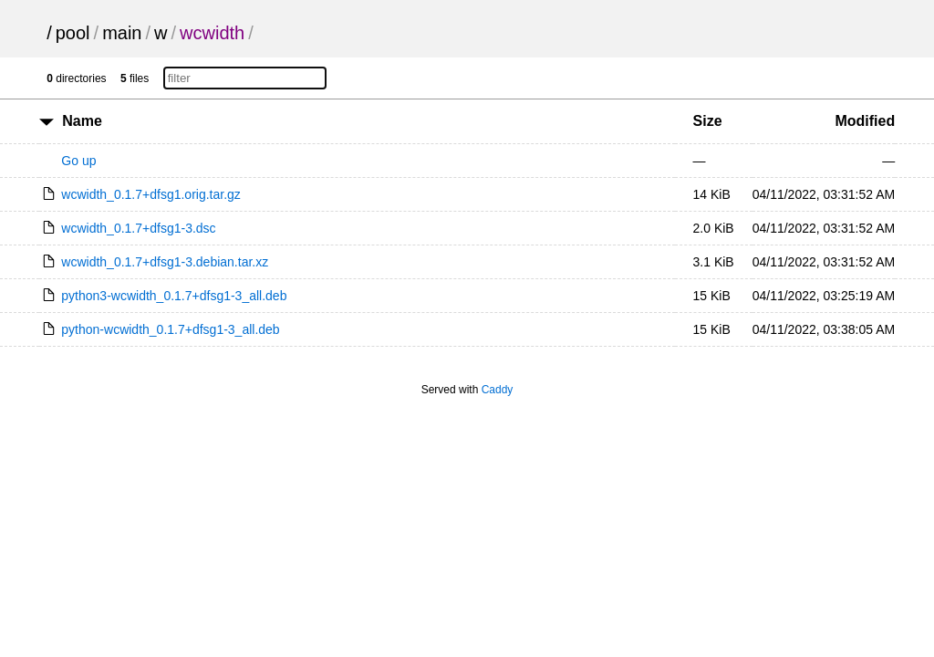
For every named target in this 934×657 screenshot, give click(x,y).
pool (73, 33)
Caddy (498, 389)
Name (82, 121)
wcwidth (212, 33)
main (121, 33)
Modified (865, 121)
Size (707, 121)
